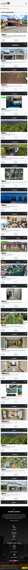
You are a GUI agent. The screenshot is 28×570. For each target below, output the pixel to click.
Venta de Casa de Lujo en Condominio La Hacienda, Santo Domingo (13, 158)
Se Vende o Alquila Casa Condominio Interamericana (11, 230)
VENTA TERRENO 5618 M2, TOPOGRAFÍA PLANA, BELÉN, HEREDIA (12, 326)
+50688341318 (13, 532)
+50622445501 (14, 533)
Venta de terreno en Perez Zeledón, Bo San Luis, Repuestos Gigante (13, 470)
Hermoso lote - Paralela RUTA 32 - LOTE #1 (9, 278)
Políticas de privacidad (14, 520)
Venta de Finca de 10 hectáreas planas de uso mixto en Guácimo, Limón (14, 182)
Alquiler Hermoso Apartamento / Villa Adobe (9, 422)
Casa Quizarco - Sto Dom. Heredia (7, 254)
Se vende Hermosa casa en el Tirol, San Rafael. (10, 110)
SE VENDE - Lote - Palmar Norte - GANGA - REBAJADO (10, 398)
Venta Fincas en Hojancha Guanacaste (8, 134)
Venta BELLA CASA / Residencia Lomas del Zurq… (14, 36)
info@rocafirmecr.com (14, 551)
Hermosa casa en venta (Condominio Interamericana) (11, 494)
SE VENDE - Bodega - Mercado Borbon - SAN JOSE (10, 206)
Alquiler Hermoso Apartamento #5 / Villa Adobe (10, 374)
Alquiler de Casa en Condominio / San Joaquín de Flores (11, 302)
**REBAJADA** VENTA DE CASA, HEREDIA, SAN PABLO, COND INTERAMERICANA (14, 350)
